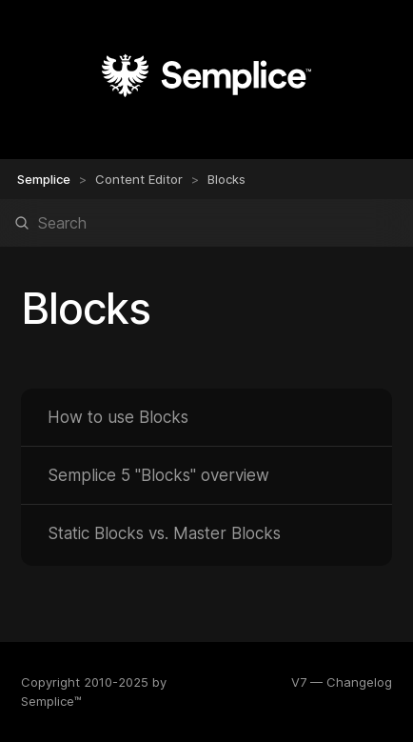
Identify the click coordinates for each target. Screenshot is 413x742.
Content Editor (139, 179)
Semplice (43, 179)
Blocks (226, 179)
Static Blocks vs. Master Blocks (164, 533)
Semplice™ (51, 701)
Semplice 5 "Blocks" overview (158, 475)
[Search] (206, 223)
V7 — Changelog (341, 682)
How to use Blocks (118, 417)
